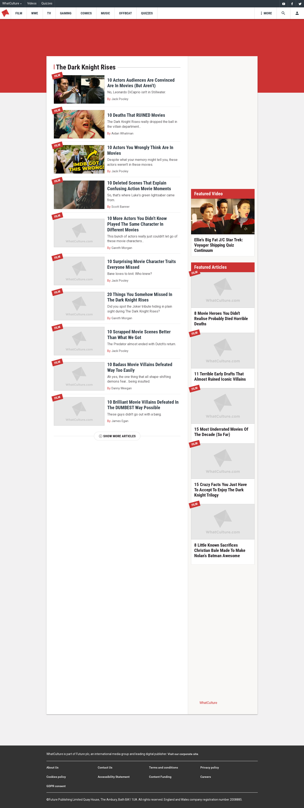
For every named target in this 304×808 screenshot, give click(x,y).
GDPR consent (56, 786)
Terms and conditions (163, 767)
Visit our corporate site (183, 754)
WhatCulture (208, 703)
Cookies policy (56, 776)
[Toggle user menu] (297, 13)
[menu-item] (19, 13)
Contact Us (105, 767)
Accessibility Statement (114, 776)
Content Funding (160, 776)
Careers (205, 776)
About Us (52, 767)
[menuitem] (284, 3)
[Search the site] (283, 13)
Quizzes (46, 3)
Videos (32, 3)
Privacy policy (209, 767)
